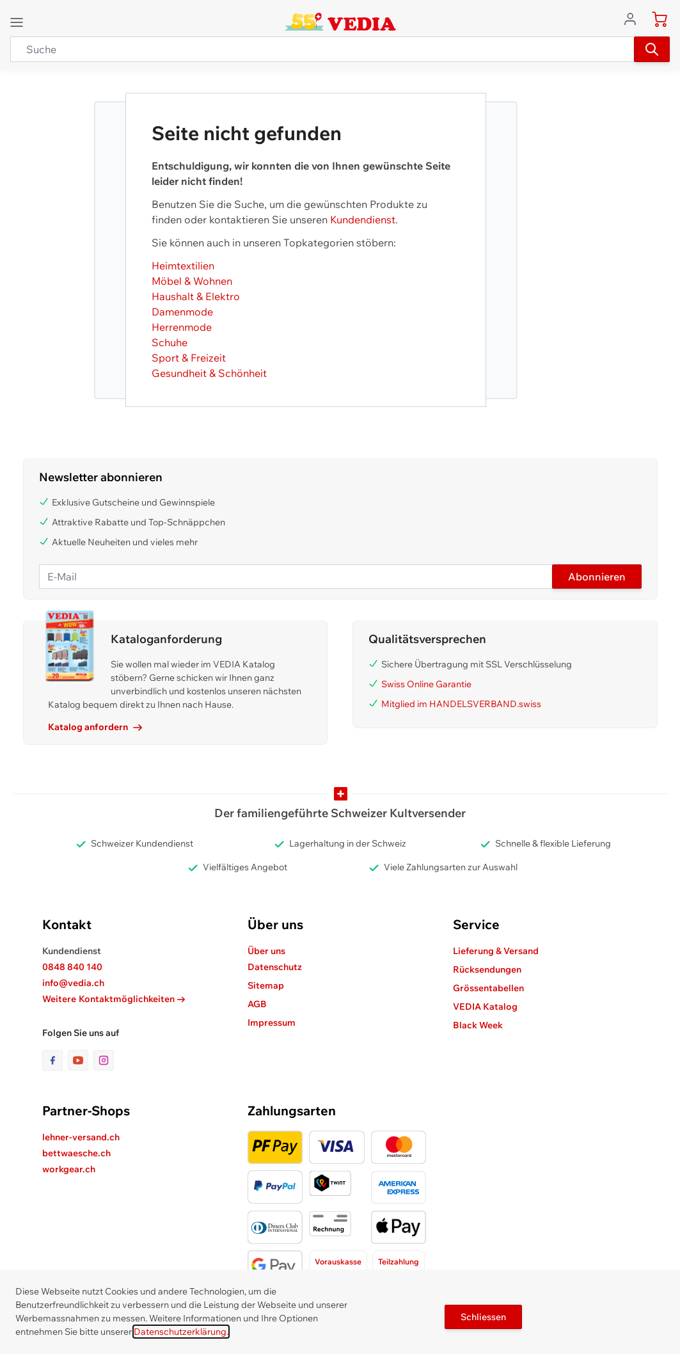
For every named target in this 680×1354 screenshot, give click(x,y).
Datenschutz (275, 967)
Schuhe (169, 342)
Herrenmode (182, 327)
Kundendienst (362, 219)
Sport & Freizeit (189, 357)
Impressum (272, 1022)
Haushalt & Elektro (196, 296)
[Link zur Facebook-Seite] (55, 1060)
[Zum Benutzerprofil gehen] (634, 18)
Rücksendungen (487, 969)
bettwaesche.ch (76, 1153)
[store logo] (340, 22)
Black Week (478, 1025)
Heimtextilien (183, 265)
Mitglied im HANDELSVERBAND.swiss (461, 704)
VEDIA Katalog (485, 1006)
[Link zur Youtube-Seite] (80, 1060)
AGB (257, 1004)
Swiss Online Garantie (426, 684)
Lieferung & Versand (496, 951)
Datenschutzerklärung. (181, 1331)
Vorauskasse (338, 1261)
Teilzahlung (398, 1261)
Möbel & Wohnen (192, 281)
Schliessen (483, 1317)
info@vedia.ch (73, 983)
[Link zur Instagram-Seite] (103, 1060)
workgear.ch (68, 1169)
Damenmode (182, 311)
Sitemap (266, 985)
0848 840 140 (72, 967)
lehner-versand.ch (81, 1137)
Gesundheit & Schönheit (209, 373)
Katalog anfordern (95, 727)
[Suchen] (652, 49)
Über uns (266, 951)
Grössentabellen (488, 988)
